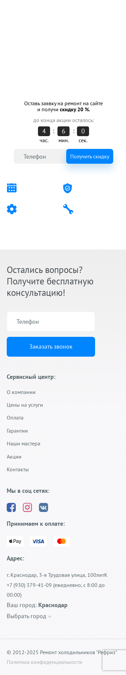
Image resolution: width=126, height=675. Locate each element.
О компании (21, 392)
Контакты (18, 469)
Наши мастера (23, 443)
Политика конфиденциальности (44, 662)
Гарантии (17, 430)
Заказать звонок (51, 346)
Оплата (15, 417)
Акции (14, 456)
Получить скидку (89, 156)
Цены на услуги (25, 404)
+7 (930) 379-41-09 (29, 30)
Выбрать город (29, 616)
